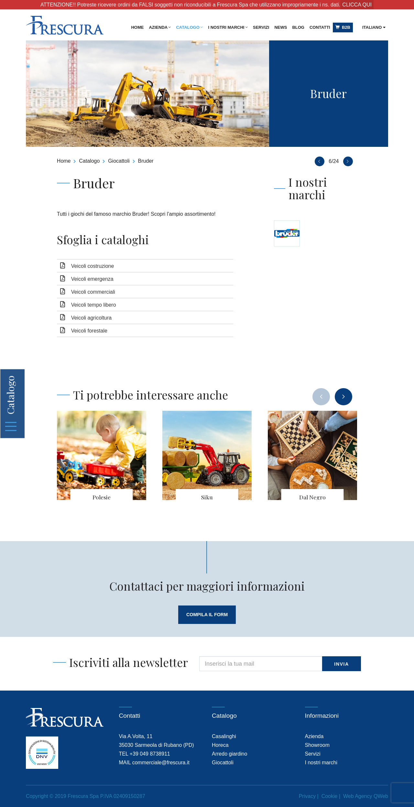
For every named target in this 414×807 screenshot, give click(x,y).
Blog (298, 27)
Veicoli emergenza (92, 279)
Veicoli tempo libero (93, 305)
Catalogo (189, 27)
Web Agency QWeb (365, 796)
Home (137, 27)
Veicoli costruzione (92, 266)
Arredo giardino (229, 754)
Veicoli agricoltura (91, 318)
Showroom (317, 745)
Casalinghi (224, 736)
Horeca (220, 745)
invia (341, 664)
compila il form (207, 614)
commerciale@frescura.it (161, 762)
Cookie (329, 796)
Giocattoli (119, 161)
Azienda (160, 27)
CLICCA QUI (357, 4)
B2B (342, 27)
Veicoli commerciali (93, 292)
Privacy (307, 796)
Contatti (320, 27)
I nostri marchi (228, 27)
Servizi (261, 27)
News (280, 27)
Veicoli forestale (89, 330)
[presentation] (321, 396)
